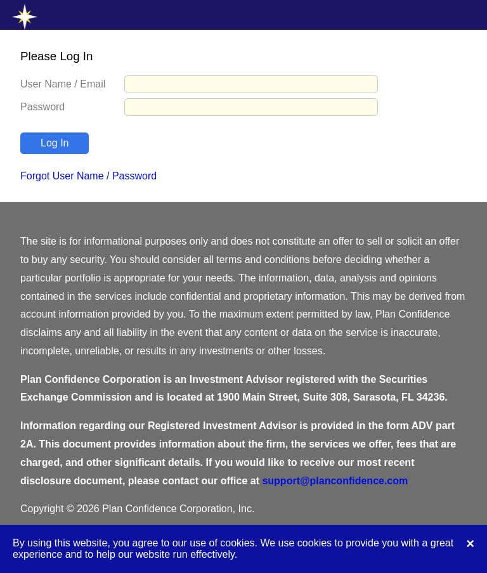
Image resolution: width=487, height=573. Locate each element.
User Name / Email (62, 84)
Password (42, 106)
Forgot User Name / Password (88, 176)
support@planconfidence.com (335, 480)
